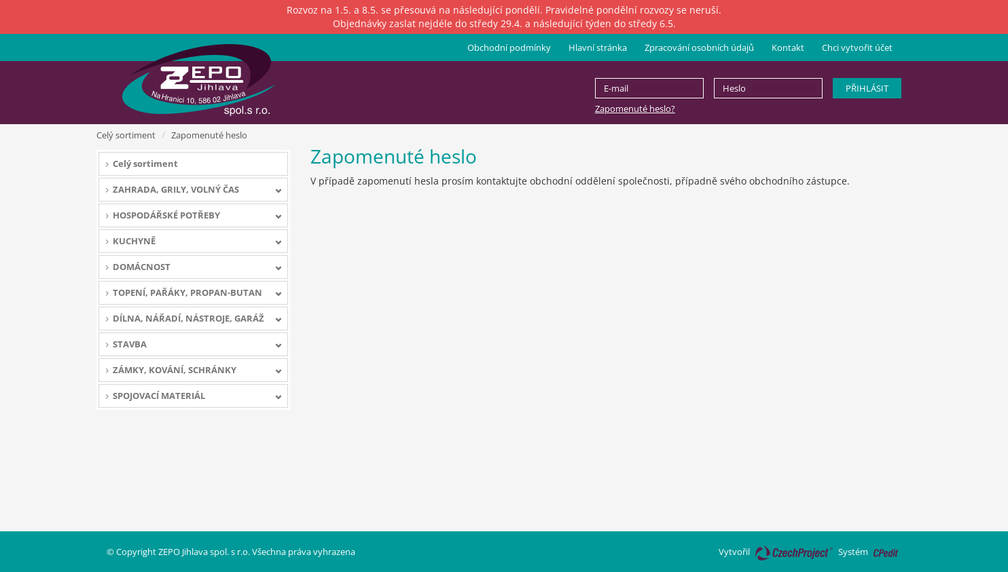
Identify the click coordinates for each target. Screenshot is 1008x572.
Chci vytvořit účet (857, 47)
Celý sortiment (126, 135)
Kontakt (788, 47)
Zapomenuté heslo (209, 135)
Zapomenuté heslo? (635, 108)
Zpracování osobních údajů (699, 47)
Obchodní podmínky (509, 47)
